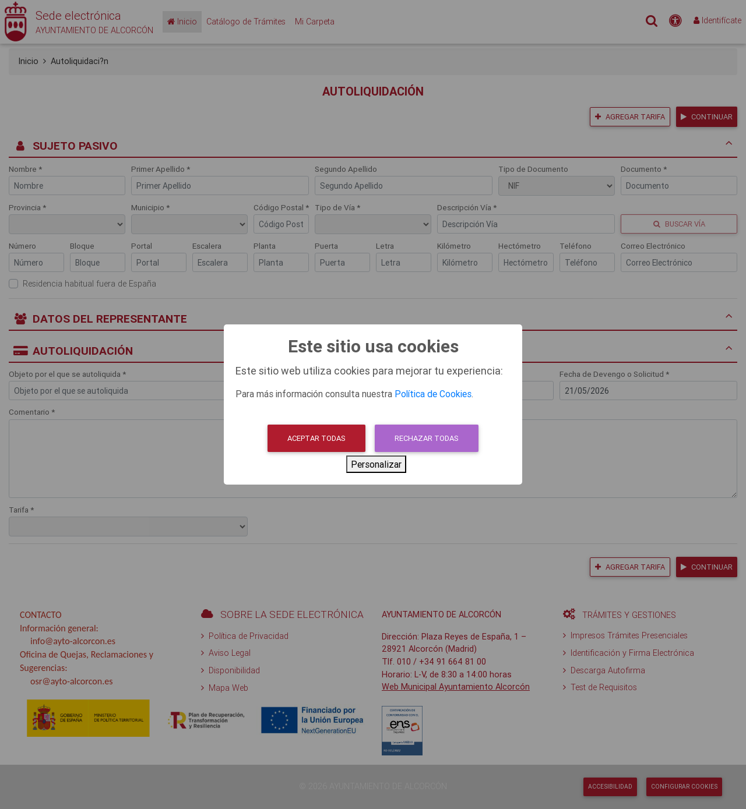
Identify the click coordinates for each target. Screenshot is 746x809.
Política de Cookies (433, 394)
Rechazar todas (427, 438)
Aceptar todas (316, 438)
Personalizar (376, 464)
